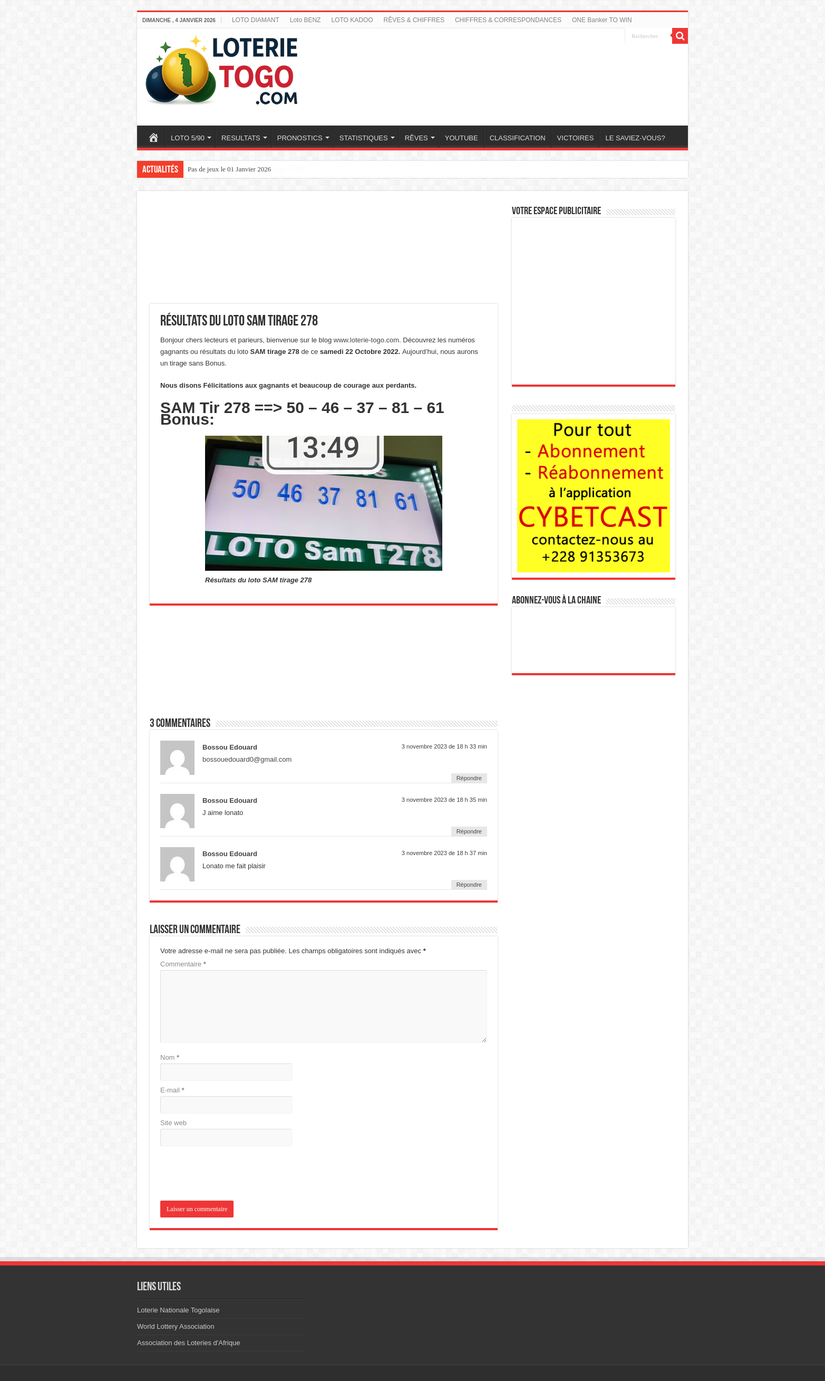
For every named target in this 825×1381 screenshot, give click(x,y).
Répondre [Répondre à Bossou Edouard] (469, 778)
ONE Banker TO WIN (602, 20)
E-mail (172, 1090)
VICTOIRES (575, 138)
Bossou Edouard (229, 747)
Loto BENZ (305, 20)
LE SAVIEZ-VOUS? (635, 138)
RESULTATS (240, 138)
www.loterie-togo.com (366, 340)
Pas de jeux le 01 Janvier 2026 (229, 169)
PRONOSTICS (300, 138)
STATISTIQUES (363, 138)
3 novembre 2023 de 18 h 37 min (444, 853)
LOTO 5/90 (188, 138)
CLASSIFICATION (518, 138)
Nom (169, 1057)
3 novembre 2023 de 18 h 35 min (444, 800)
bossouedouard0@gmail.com (247, 759)
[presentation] (232, 1174)
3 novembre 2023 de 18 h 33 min (444, 746)
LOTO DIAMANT (255, 20)
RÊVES (416, 138)
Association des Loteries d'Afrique (188, 1343)
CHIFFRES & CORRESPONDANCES (508, 20)
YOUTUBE (461, 138)
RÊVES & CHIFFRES (414, 20)
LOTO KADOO (352, 20)
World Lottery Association (175, 1326)
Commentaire (183, 964)
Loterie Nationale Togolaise (178, 1310)
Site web (173, 1123)
